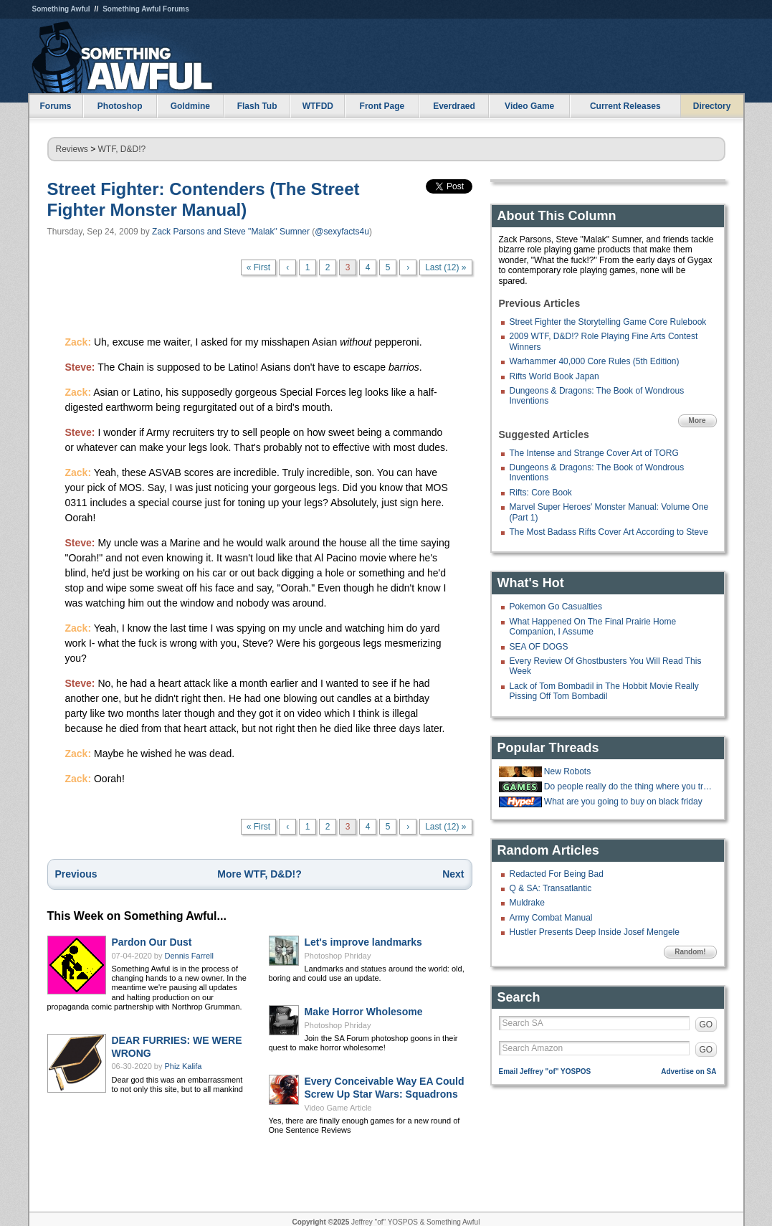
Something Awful (61, 9)
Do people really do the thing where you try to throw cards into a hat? (628, 786)
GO (706, 1025)
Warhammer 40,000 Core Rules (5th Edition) (595, 361)
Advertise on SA (688, 1071)
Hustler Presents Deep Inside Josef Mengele (595, 932)
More (697, 420)
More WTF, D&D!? (259, 874)
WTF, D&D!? (122, 149)
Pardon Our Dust (152, 942)
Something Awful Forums (146, 9)
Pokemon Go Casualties (556, 607)
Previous (76, 874)
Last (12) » (445, 267)
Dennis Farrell (189, 955)
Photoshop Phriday (338, 955)
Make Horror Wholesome (364, 1011)
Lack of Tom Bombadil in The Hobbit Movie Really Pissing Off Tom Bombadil (604, 691)
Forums (55, 106)
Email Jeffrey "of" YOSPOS (545, 1071)
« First (258, 267)
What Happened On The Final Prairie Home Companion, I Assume (593, 627)
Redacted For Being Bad (557, 874)
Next (453, 874)
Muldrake (527, 903)
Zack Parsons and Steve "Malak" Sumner (231, 232)
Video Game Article (338, 1107)
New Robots (567, 771)
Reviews (72, 149)
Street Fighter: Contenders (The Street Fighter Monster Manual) (203, 199)
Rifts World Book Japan (554, 376)
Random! (690, 952)
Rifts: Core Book (541, 493)
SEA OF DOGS (539, 647)
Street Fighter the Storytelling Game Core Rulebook (608, 322)
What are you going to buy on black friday (623, 802)
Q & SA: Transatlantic (551, 888)
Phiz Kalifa (183, 1066)
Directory (712, 106)
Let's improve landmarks (363, 942)
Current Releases (625, 106)
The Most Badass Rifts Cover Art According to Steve (609, 532)
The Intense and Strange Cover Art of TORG (594, 453)
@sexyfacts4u (342, 232)
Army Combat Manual (551, 918)
